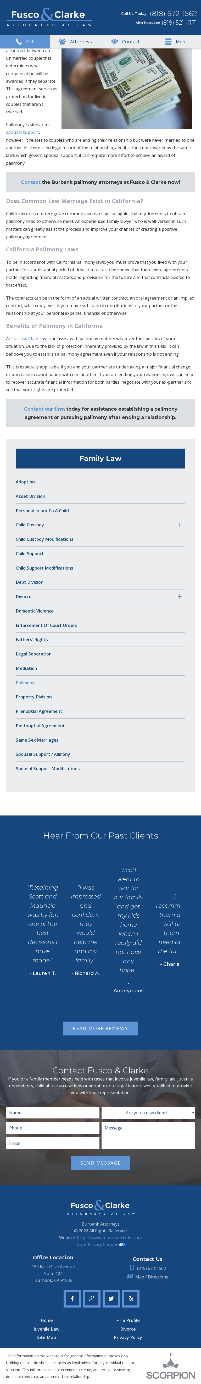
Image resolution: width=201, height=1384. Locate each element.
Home (47, 1320)
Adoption (25, 482)
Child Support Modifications (44, 568)
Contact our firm (44, 409)
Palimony (25, 683)
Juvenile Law (46, 1329)
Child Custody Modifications (45, 539)
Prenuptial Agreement (39, 711)
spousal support (22, 132)
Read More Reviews (100, 1028)
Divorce (23, 596)
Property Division (34, 697)
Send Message (100, 1163)
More (175, 42)
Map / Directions (147, 1277)
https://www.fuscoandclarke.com (109, 1237)
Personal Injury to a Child (42, 511)
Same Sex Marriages (37, 740)
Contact (125, 42)
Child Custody (30, 525)
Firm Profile (128, 1320)
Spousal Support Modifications (48, 768)
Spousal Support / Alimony (43, 754)
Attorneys (75, 42)
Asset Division (30, 496)
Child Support (30, 553)
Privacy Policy (128, 1337)
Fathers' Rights (32, 639)
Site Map (46, 1337)
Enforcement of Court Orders (46, 625)
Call (25, 42)
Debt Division (29, 582)
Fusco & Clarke (26, 338)
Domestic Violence (35, 611)
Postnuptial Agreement (40, 726)
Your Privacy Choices (101, 1244)
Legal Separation (34, 654)
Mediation (26, 668)
